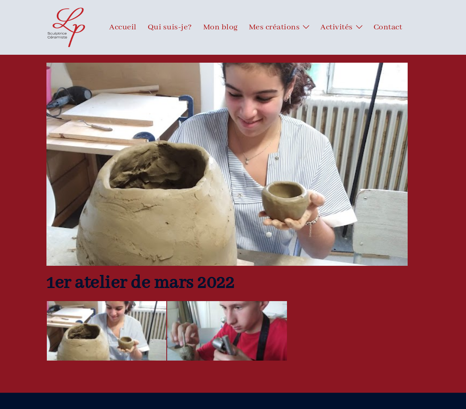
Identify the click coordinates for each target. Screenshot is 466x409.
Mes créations (274, 27)
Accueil (123, 27)
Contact (388, 27)
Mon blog (220, 27)
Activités (336, 27)
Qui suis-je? (170, 27)
